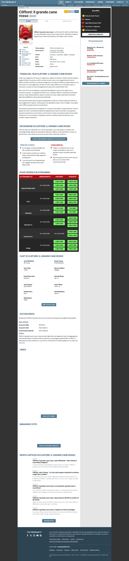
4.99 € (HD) (73, 181)
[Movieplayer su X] (30, 535)
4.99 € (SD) (72, 185)
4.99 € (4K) (72, 189)
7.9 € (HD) (72, 208)
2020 (51, 57)
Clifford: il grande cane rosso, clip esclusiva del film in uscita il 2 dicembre (56, 499)
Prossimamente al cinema (96, 83)
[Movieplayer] (34, 532)
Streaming (110, 2)
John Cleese (28, 284)
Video (46, 21)
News (64, 5)
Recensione (25, 52)
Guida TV (120, 2)
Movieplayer (22, 7)
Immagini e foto (26, 63)
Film (61, 2)
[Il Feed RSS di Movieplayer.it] (40, 535)
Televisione (78, 2)
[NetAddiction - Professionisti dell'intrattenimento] (63, 547)
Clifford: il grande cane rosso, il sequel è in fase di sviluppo (54, 510)
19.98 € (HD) (72, 235)
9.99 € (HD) (72, 195)
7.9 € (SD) (72, 212)
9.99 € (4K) (72, 202)
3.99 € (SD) (59, 189)
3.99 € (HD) (59, 181)
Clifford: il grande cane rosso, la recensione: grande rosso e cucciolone (54, 487)
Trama (24, 50)
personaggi (90, 2)
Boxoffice (125, 5)
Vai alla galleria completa (49, 446)
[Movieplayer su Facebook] (27, 535)
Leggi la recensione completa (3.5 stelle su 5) (49, 139)
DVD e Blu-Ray (116, 5)
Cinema (100, 2)
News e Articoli (67, 21)
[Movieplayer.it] (8, 2)
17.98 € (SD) (72, 231)
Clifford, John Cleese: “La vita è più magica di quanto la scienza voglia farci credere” (56, 473)
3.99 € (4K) (59, 185)
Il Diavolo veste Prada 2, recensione (16, 5)
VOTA (76, 11)
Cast (23, 57)
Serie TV (68, 2)
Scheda (28, 21)
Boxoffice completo (96, 34)
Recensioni (71, 5)
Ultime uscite (96, 5)
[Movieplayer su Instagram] (34, 535)
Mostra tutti (49, 521)
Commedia (60, 54)
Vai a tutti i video (49, 416)
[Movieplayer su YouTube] (37, 535)
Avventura (53, 54)
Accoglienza (25, 59)
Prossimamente (106, 5)
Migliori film (79, 5)
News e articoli (26, 65)
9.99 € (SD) (72, 198)
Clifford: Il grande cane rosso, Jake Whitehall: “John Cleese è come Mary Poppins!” (55, 461)
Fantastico (72, 54)
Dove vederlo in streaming (26, 54)
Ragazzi (66, 54)
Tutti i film (88, 5)
